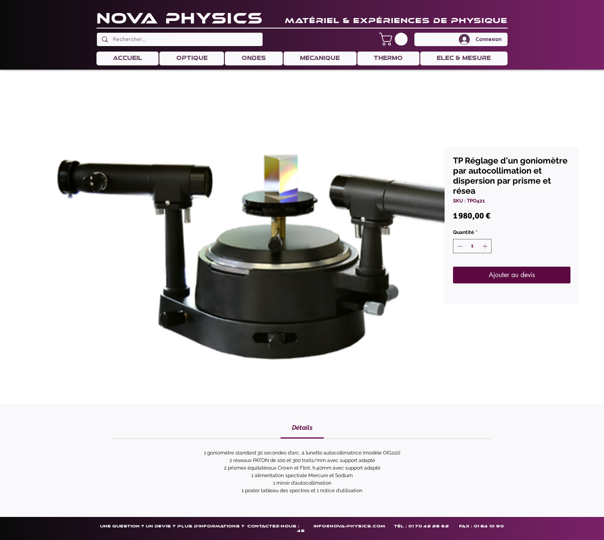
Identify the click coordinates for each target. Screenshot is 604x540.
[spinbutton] (472, 246)
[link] (302, 427)
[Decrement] (458, 246)
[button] (395, 39)
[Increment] (485, 246)
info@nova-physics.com (349, 526)
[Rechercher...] (179, 39)
